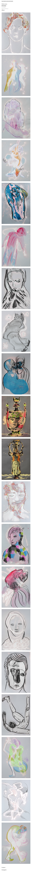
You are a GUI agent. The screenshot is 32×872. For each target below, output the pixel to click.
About (3, 10)
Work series (4, 4)
